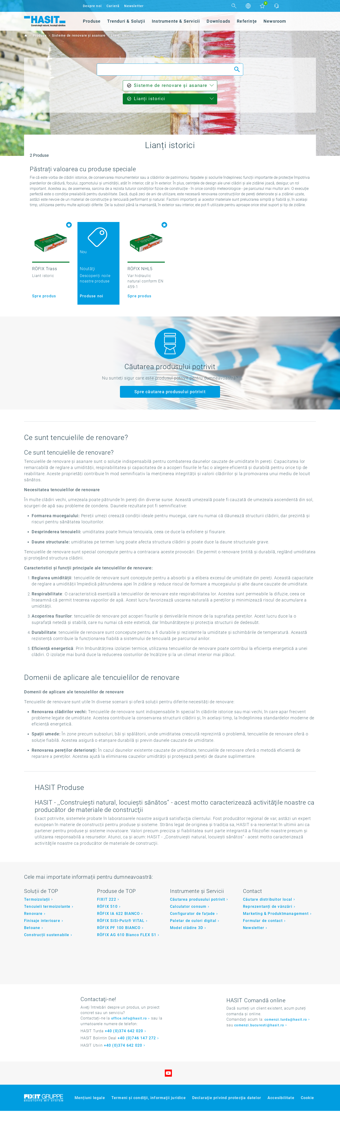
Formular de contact (263, 953)
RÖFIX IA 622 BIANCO (118, 945)
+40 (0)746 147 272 (137, 1070)
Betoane (32, 960)
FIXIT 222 (106, 931)
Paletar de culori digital (193, 953)
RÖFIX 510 (107, 938)
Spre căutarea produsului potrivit (170, 391)
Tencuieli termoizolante (47, 938)
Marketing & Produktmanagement (276, 945)
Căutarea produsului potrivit (197, 931)
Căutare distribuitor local (267, 931)
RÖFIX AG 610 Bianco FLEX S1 (126, 967)
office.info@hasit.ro (129, 1051)
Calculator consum (188, 938)
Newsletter (134, 6)
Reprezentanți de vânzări (267, 938)
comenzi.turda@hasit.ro (285, 1051)
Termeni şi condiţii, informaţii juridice (148, 1129)
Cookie (307, 1129)
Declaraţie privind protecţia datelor (226, 1129)
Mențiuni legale (90, 1129)
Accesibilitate (281, 1129)
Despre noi (92, 6)
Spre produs (44, 296)
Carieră (112, 6)
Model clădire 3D (186, 960)
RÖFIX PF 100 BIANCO (118, 960)
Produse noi (91, 296)
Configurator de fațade (192, 945)
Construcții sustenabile (46, 967)
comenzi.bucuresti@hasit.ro (259, 1057)
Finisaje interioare (42, 953)
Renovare (33, 945)
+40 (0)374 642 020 (124, 1063)
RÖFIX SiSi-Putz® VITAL (120, 953)
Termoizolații (37, 931)
